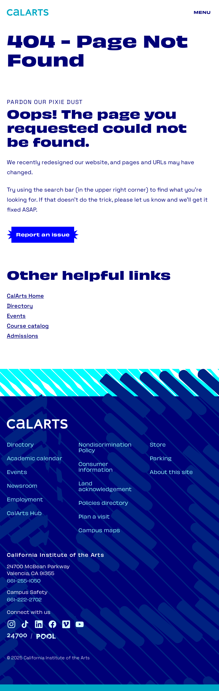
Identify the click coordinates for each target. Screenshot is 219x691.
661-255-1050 (23, 581)
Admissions (22, 336)
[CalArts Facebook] (52, 624)
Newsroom (22, 486)
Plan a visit (94, 517)
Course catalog (28, 326)
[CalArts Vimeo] (66, 624)
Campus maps (99, 531)
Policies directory (103, 503)
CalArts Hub (24, 513)
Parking (161, 459)
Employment (25, 500)
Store (158, 445)
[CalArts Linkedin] (38, 624)
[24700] (17, 636)
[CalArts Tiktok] (25, 624)
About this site (171, 472)
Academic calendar (34, 459)
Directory (20, 306)
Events (16, 316)
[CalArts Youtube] (79, 624)
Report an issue (43, 235)
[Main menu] (203, 12)
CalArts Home (25, 296)
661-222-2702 (24, 600)
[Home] (27, 12)
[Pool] (46, 636)
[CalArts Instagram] (11, 624)
